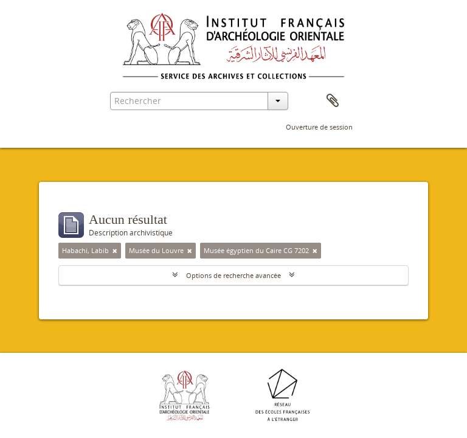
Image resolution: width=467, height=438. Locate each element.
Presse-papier (332, 101)
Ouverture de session (319, 126)
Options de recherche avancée (233, 275)
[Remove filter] (114, 251)
